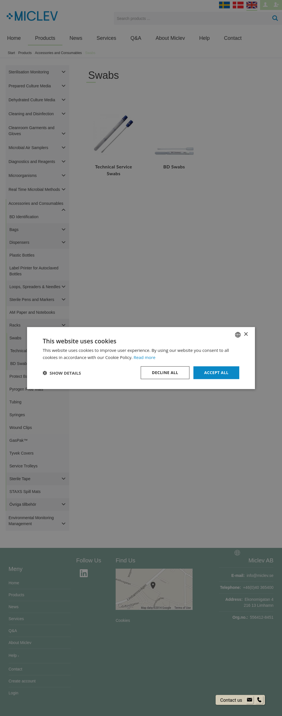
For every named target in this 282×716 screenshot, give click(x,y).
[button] (62, 372)
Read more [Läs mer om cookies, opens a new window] (145, 357)
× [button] (246, 334)
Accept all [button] (216, 372)
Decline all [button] (165, 372)
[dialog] (141, 358)
